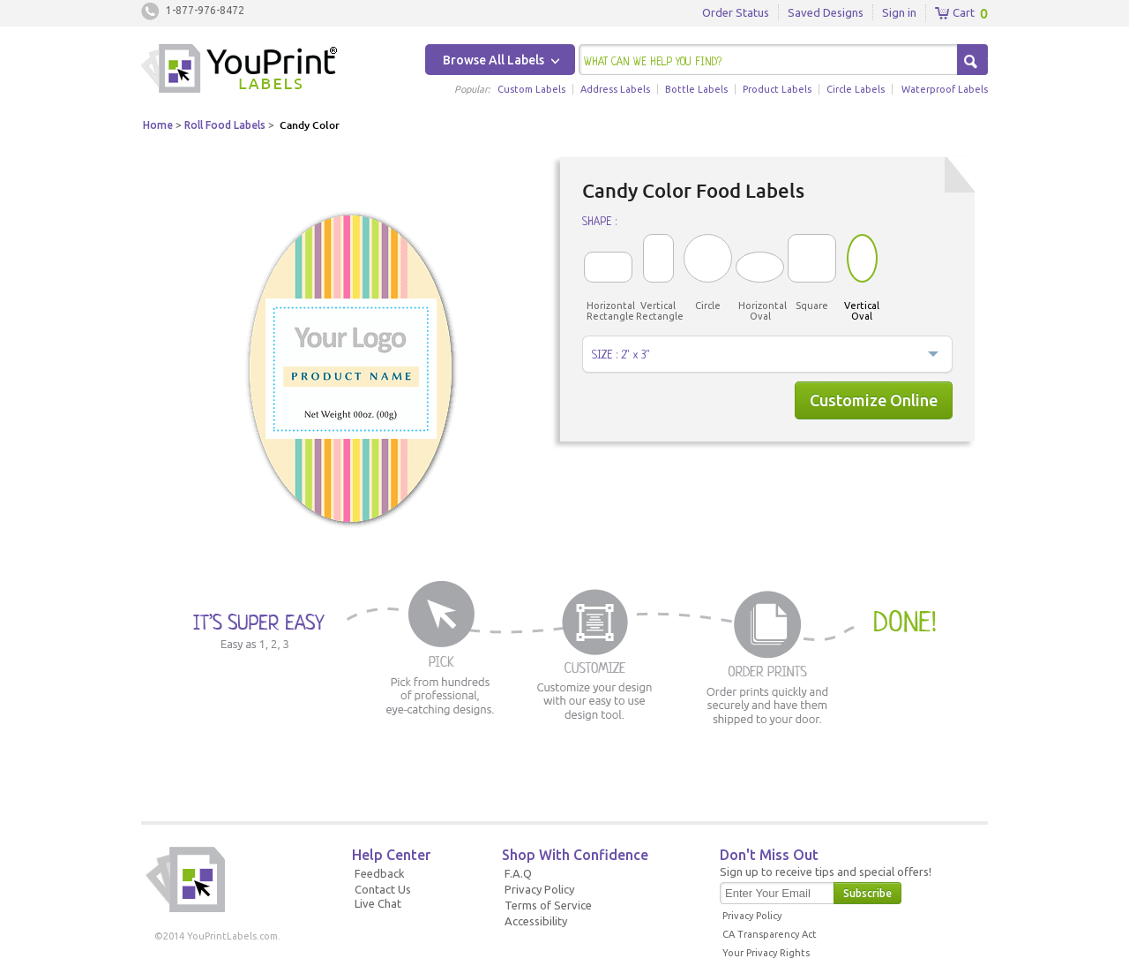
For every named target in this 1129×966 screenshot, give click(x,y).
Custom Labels (531, 89)
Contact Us (383, 889)
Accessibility (536, 921)
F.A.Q (518, 873)
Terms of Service (548, 905)
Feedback (380, 873)
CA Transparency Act (769, 934)
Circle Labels (855, 89)
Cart (955, 13)
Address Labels (615, 89)
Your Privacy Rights (766, 952)
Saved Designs (826, 12)
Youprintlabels (239, 70)
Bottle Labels (696, 89)
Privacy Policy (539, 889)
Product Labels (777, 89)
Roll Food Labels (224, 125)
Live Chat (378, 903)
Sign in (899, 12)
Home (158, 125)
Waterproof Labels (944, 89)
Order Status (735, 12)
